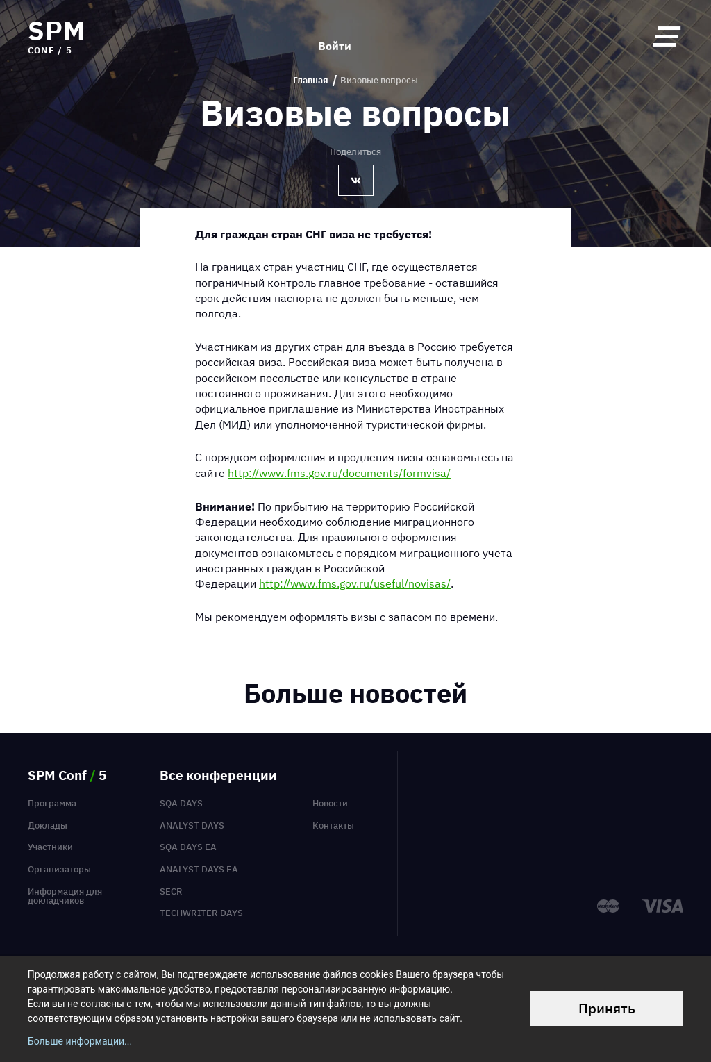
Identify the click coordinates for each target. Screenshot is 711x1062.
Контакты (333, 825)
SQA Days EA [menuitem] (188, 847)
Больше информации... (80, 1041)
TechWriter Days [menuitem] (201, 913)
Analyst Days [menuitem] (192, 825)
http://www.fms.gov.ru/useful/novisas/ (355, 583)
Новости (330, 803)
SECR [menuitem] (171, 891)
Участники (50, 847)
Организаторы (59, 869)
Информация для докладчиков (65, 896)
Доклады (47, 825)
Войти (334, 36)
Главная (310, 80)
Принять (606, 1008)
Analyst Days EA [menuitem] (199, 869)
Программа (52, 803)
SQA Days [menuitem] (181, 803)
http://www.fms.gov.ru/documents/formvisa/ (339, 473)
